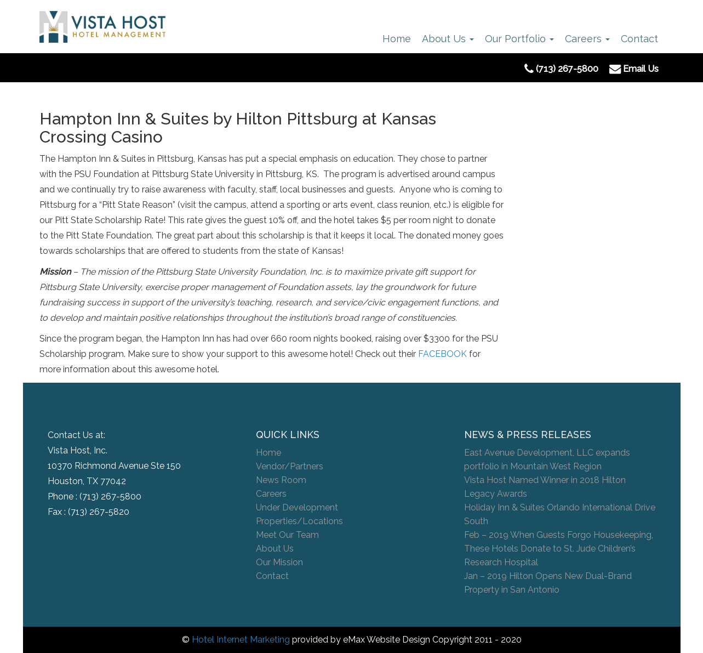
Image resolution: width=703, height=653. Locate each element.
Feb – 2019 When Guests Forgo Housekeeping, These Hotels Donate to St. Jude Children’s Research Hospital (558, 548)
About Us (448, 38)
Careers (587, 38)
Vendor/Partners (289, 466)
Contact (639, 38)
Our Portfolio (519, 38)
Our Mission (279, 562)
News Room (281, 480)
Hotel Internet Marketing (241, 639)
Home (396, 38)
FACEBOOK (442, 354)
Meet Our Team (287, 535)
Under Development (297, 507)
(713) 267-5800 (110, 496)
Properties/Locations (299, 521)
